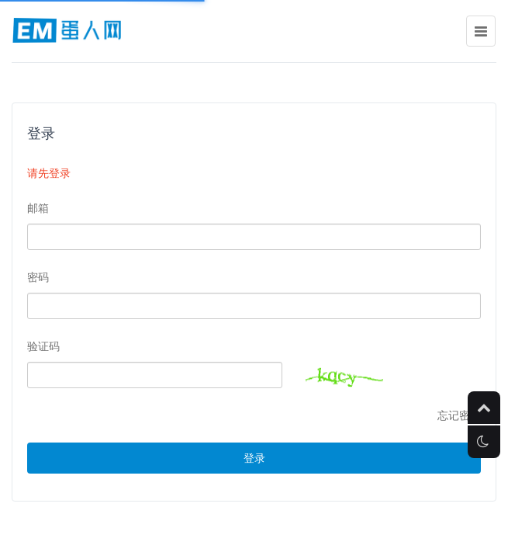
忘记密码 (459, 415)
